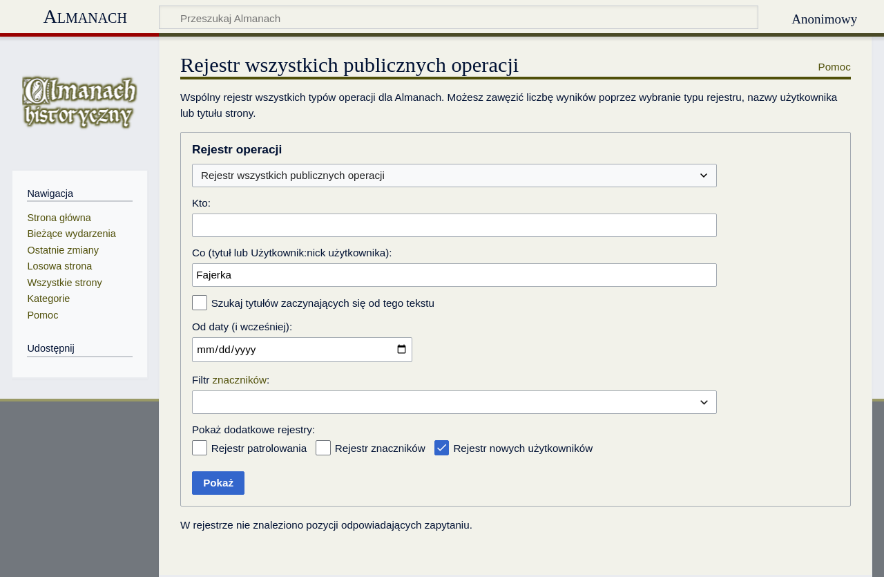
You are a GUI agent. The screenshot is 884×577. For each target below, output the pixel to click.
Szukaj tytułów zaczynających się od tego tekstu (322, 303)
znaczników (240, 380)
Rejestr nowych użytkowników (523, 448)
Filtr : (230, 380)
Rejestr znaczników (380, 448)
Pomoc (834, 67)
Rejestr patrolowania (259, 448)
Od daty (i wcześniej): (242, 326)
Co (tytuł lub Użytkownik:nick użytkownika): (292, 252)
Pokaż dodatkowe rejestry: (253, 429)
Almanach (84, 16)
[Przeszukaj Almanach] (459, 17)
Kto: (201, 203)
